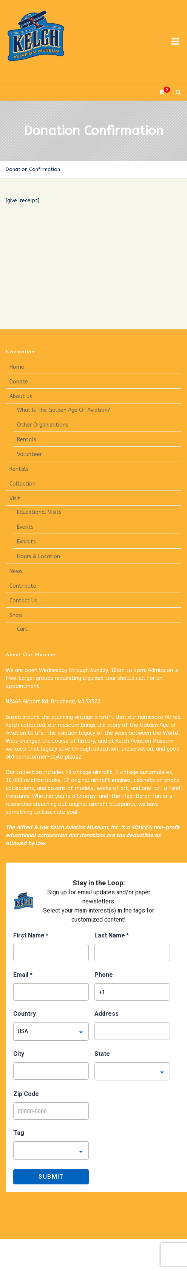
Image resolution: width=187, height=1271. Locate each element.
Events (25, 527)
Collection (22, 484)
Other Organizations (42, 425)
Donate (18, 382)
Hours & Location (38, 556)
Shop (15, 615)
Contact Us (23, 600)
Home (16, 367)
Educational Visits (39, 512)
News (16, 571)
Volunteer (29, 454)
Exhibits (26, 542)
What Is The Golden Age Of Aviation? (63, 410)
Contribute (22, 586)
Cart (22, 629)
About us (20, 396)
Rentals (26, 439)
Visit (14, 498)
